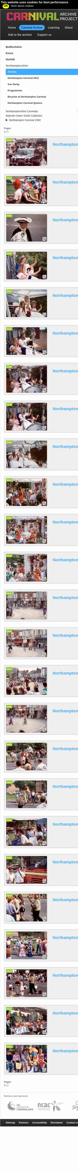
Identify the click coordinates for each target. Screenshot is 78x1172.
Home (12, 18)
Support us (44, 25)
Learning (53, 18)
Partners (24, 1113)
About (69, 18)
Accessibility (39, 1113)
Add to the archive (20, 25)
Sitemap (10, 1113)
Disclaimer (57, 1113)
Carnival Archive (32, 18)
